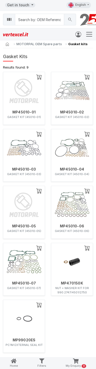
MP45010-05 (24, 226)
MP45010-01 (24, 112)
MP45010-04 (72, 169)
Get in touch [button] (18, 5)
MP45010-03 (24, 169)
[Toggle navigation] (89, 34)
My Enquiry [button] (76, 363)
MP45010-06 (72, 226)
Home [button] (14, 363)
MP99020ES (24, 340)
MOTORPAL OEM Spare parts (39, 44)
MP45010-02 (72, 112)
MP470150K (72, 283)
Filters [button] (41, 363)
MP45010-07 (24, 283)
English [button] (77, 5)
